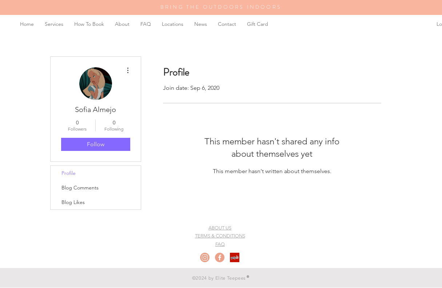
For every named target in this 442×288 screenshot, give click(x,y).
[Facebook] (219, 257)
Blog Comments (80, 187)
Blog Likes (73, 202)
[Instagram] (205, 257)
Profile (68, 173)
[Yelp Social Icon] (234, 257)
